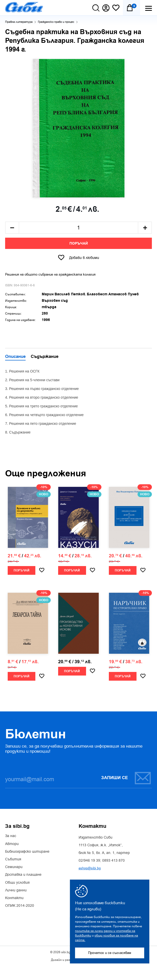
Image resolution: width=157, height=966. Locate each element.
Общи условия (17, 882)
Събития (13, 859)
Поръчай (78, 243)
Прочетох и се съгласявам (109, 953)
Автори (12, 844)
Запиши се (126, 778)
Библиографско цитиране (27, 851)
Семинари (14, 867)
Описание (15, 357)
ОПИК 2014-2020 (19, 905)
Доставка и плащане (23, 874)
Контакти (14, 898)
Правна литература (19, 22)
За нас (10, 836)
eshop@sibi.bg (90, 868)
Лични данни (16, 890)
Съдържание (44, 357)
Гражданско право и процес (56, 22)
